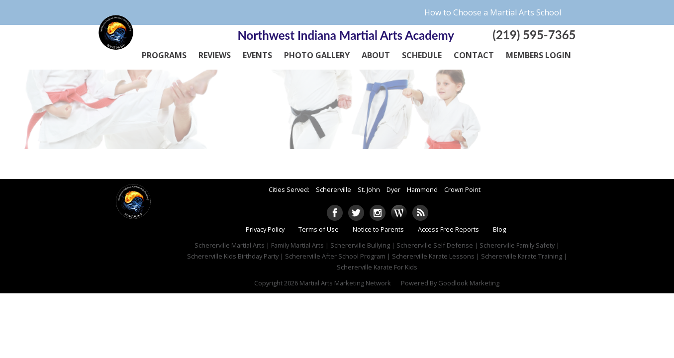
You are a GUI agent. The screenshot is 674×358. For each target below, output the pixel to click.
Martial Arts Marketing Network (345, 282)
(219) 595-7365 (534, 34)
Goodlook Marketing (468, 282)
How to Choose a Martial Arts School (492, 12)
